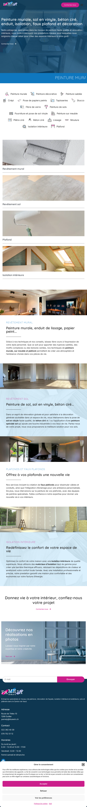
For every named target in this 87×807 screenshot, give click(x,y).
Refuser (43, 791)
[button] (83, 764)
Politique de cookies (41, 804)
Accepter (43, 784)
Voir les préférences (43, 798)
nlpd (50, 804)
